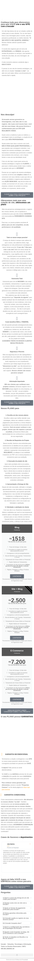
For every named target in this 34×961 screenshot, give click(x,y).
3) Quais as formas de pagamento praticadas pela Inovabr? (14, 908)
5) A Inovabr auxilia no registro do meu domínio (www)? (16, 918)
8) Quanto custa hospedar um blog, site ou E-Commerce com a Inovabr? (16, 932)
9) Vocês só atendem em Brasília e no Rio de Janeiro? (15, 937)
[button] (2, 20)
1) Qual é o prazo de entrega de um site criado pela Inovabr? (16, 898)
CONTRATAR (17, 576)
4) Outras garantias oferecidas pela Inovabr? (14, 913)
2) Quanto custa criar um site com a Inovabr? (15, 903)
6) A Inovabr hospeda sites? (12, 923)
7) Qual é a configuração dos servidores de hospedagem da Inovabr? (16, 927)
